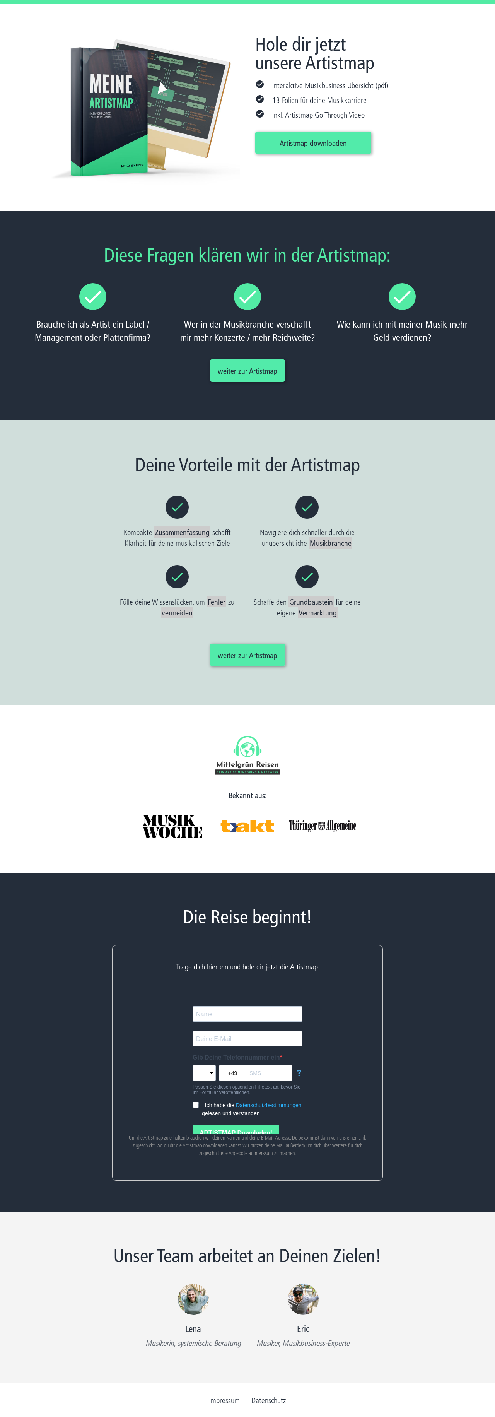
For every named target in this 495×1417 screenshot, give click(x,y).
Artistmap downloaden (313, 143)
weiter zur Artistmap (247, 371)
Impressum (224, 1400)
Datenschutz (268, 1400)
